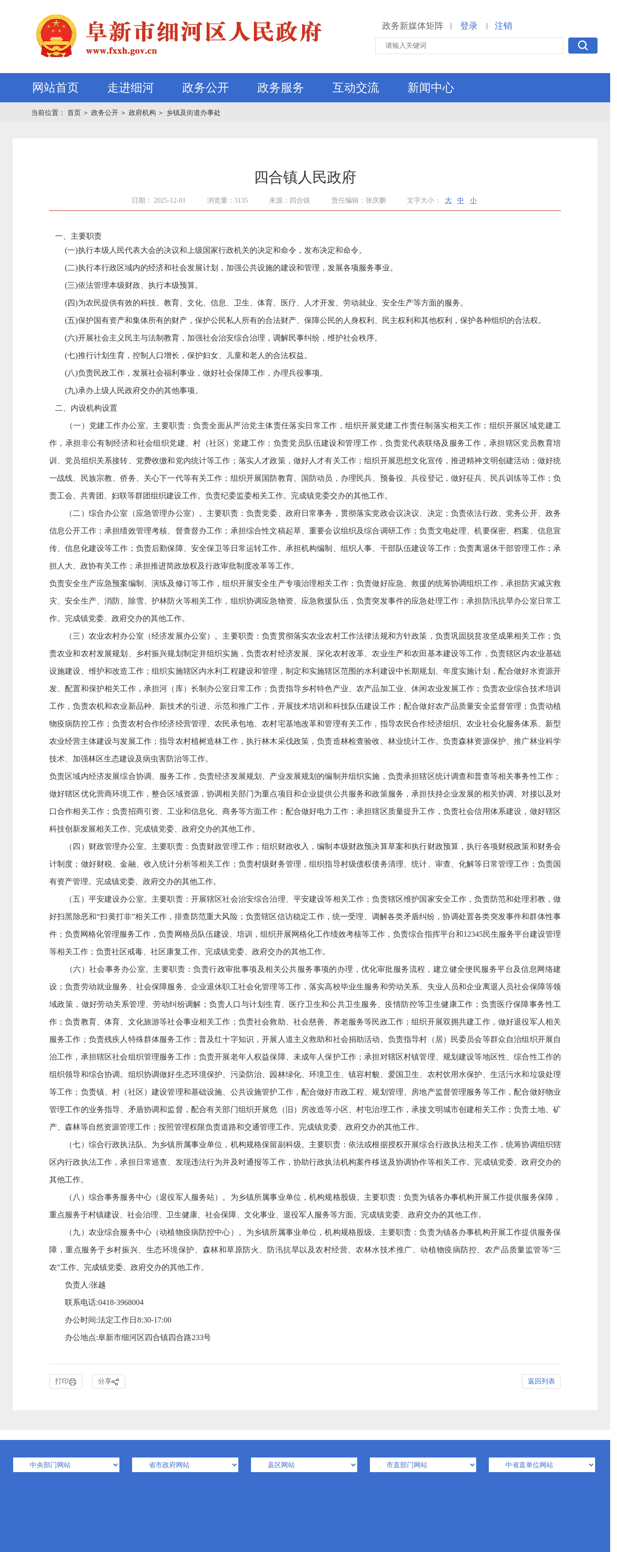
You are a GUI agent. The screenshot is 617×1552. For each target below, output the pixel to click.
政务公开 (205, 87)
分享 (108, 1382)
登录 (469, 26)
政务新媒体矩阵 (412, 26)
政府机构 (142, 112)
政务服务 (280, 87)
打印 (66, 1382)
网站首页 (55, 87)
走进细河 (130, 87)
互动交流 (355, 87)
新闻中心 (430, 87)
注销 (503, 26)
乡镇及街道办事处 (193, 112)
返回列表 (541, 1381)
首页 (75, 112)
